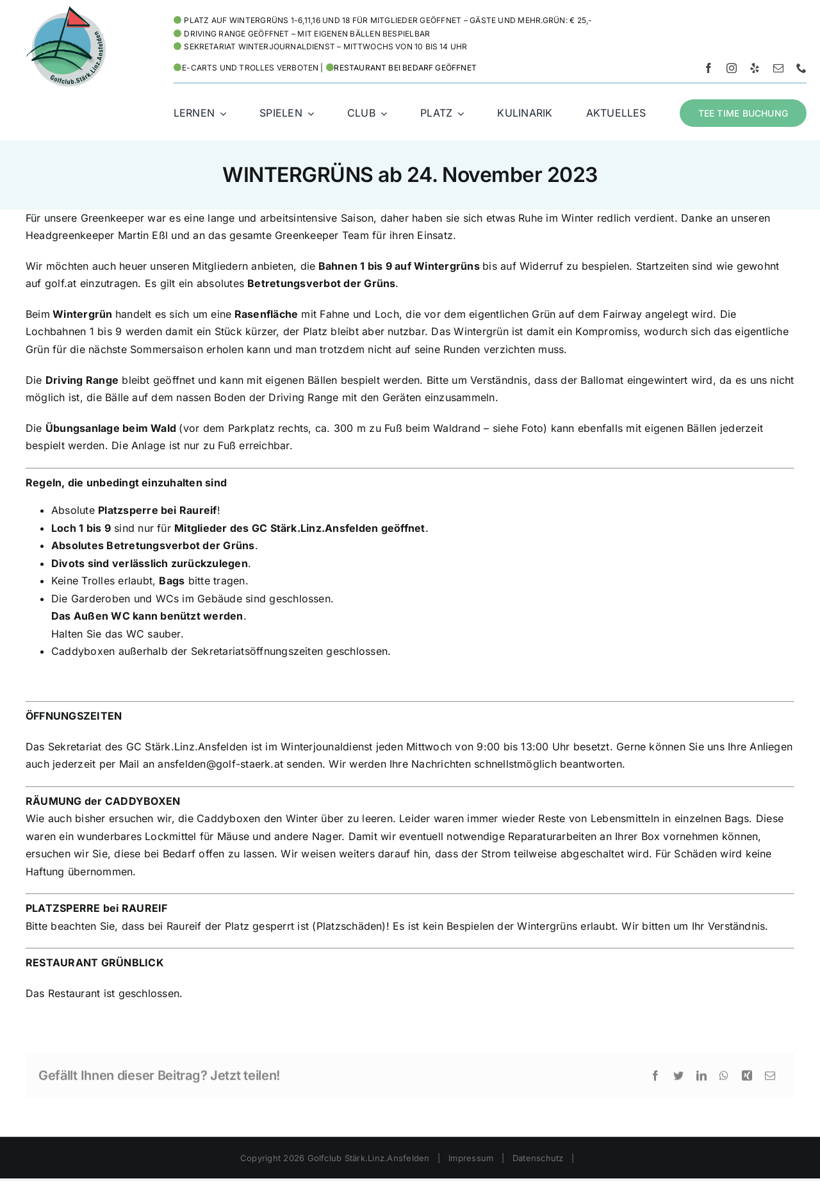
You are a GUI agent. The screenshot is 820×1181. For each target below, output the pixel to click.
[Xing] (746, 1079)
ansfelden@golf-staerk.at (220, 763)
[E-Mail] (770, 1079)
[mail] (778, 68)
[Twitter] (678, 1079)
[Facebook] (655, 1079)
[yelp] (755, 68)
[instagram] (731, 68)
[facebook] (708, 68)
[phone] (801, 68)
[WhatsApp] (724, 1079)
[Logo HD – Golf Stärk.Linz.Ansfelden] (66, 11)
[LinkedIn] (701, 1079)
